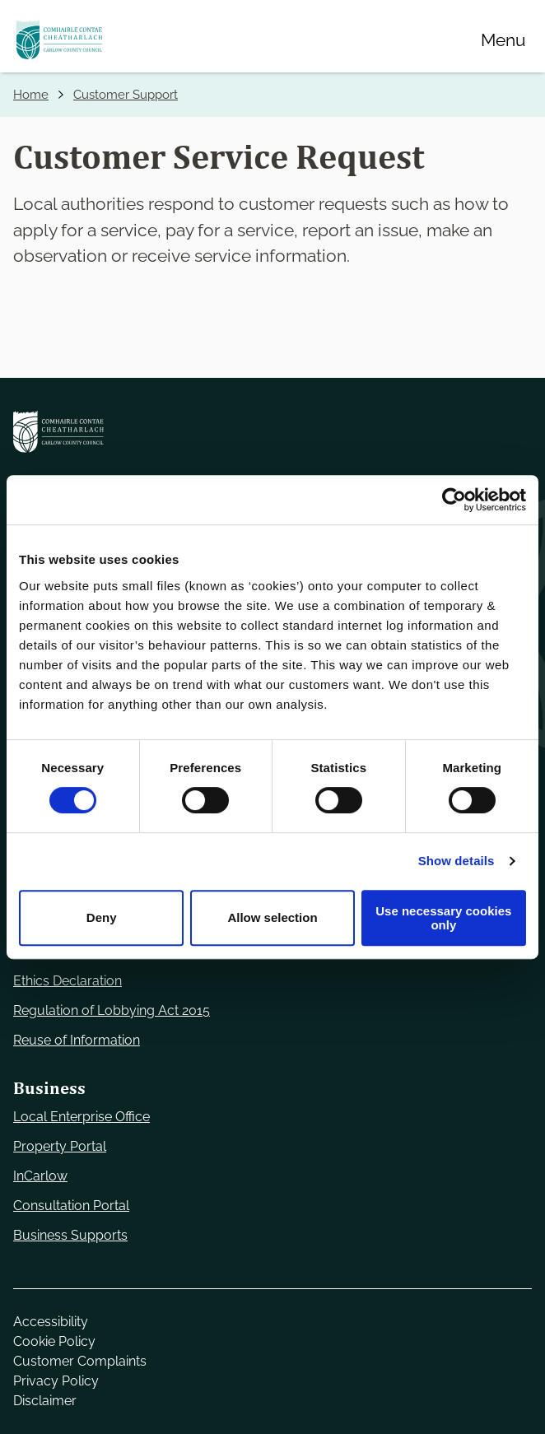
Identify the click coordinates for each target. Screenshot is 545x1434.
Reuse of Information (76, 1040)
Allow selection (272, 917)
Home (31, 94)
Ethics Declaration (67, 981)
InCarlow (40, 1176)
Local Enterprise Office (81, 1116)
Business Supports (70, 1235)
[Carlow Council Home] (272, 432)
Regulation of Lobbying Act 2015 (111, 1010)
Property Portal (59, 1146)
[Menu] (503, 39)
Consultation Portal (71, 1205)
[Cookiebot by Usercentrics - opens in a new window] (454, 499)
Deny (101, 917)
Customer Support (125, 94)
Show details (456, 861)
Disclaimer (45, 1400)
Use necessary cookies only (443, 918)
